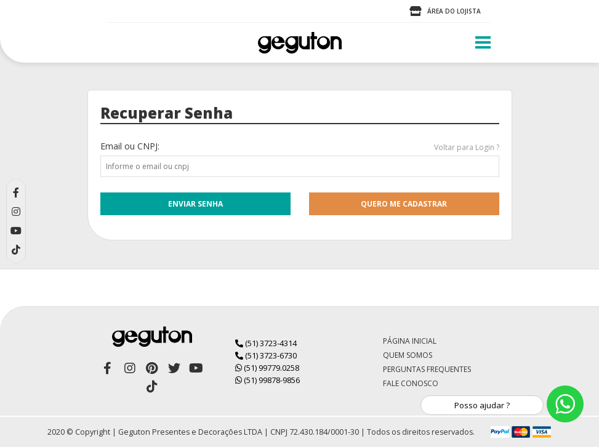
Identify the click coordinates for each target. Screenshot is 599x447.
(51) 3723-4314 (266, 343)
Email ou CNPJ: (129, 146)
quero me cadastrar (404, 204)
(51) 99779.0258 (267, 367)
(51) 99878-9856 (267, 380)
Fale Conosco (410, 383)
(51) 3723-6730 (266, 355)
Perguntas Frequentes (427, 369)
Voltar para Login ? (466, 147)
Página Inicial (409, 341)
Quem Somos (407, 355)
